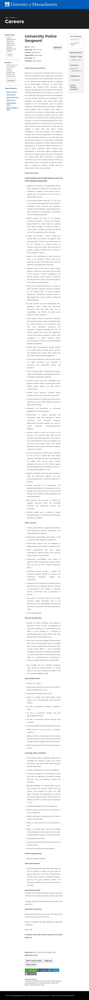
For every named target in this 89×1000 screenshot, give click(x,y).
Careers (12, 17)
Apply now (57, 47)
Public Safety (76, 80)
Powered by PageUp (31, 979)
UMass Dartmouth (12, 97)
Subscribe (10, 80)
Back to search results (34, 961)
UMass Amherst (11, 92)
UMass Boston (11, 95)
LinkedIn (55, 970)
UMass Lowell (10, 100)
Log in (9, 55)
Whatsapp (32, 970)
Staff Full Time (76, 60)
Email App (32, 974)
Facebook (44, 970)
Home (7, 17)
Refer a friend (31, 964)
